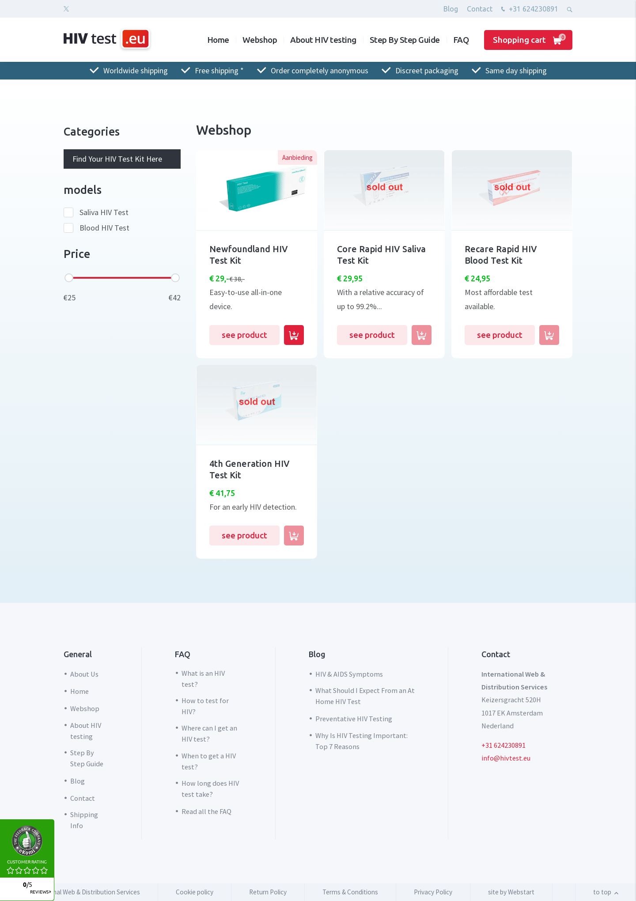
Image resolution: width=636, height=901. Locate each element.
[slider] (68, 277)
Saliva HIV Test (104, 212)
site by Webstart (511, 892)
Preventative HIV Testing (353, 718)
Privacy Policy (433, 892)
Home (218, 40)
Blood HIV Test (104, 228)
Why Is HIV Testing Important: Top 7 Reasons (361, 741)
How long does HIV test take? (210, 789)
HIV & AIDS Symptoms (349, 674)
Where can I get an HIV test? (209, 733)
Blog (450, 9)
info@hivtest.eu (505, 757)
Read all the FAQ (206, 811)
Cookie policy (194, 892)
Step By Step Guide (405, 40)
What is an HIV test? (203, 679)
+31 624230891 (528, 10)
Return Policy (268, 892)
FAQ (461, 40)
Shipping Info (84, 820)
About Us (84, 674)
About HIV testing (323, 40)
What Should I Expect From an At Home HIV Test (365, 696)
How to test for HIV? (205, 706)
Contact (479, 9)
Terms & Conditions (350, 892)
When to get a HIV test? (209, 761)
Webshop (259, 40)
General (78, 654)
